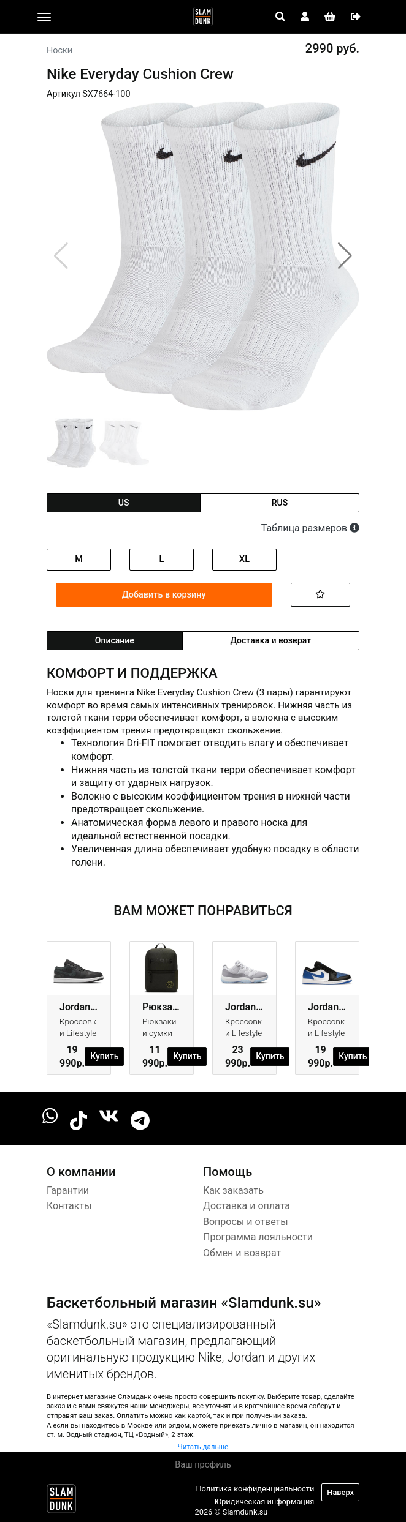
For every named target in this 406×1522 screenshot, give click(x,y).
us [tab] (123, 503)
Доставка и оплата (246, 1206)
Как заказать (233, 1190)
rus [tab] (280, 503)
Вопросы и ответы (245, 1222)
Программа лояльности (258, 1237)
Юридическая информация (265, 1501)
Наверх (340, 1492)
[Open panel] (280, 17)
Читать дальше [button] (203, 1446)
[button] (345, 255)
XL (244, 559)
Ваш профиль (203, 1465)
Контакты (69, 1206)
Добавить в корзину (163, 595)
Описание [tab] (114, 640)
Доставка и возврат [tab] (271, 640)
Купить (104, 1056)
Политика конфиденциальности (255, 1488)
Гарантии (68, 1190)
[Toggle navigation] (44, 17)
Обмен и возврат (242, 1253)
